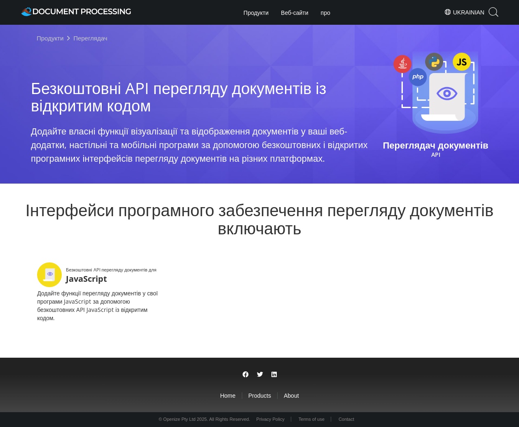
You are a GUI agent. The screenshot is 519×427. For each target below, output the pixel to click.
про (325, 12)
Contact (346, 419)
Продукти (256, 12)
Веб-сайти (295, 12)
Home (227, 395)
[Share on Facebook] (245, 374)
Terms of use (312, 419)
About (291, 395)
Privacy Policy (270, 419)
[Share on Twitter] (260, 374)
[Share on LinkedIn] (274, 374)
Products (259, 395)
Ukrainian (464, 12)
